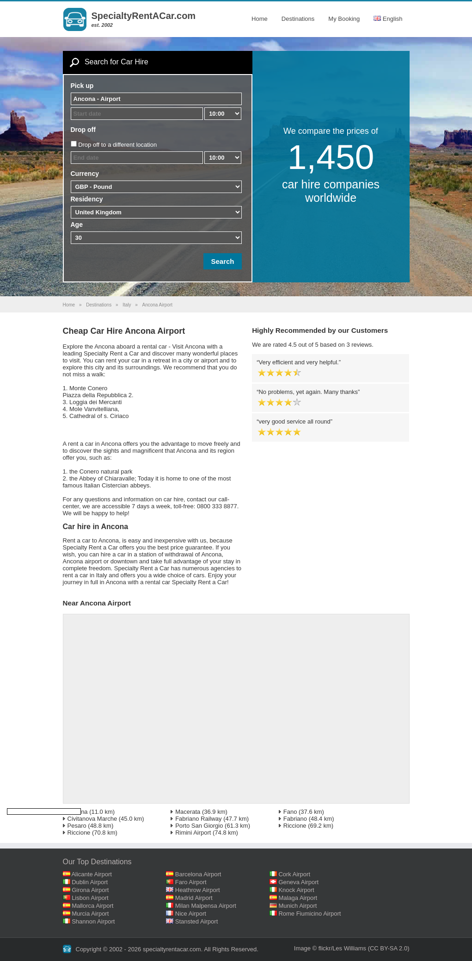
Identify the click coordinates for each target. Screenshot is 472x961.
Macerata (187, 811)
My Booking (344, 18)
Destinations (298, 18)
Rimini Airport (193, 832)
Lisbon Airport (90, 897)
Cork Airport (294, 874)
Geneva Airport (298, 882)
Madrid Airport (194, 897)
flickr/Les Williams (342, 948)
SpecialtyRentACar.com (144, 16)
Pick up (82, 85)
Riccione (294, 825)
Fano (290, 811)
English (388, 18)
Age (77, 224)
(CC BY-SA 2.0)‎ (389, 948)
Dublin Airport (90, 882)
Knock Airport (296, 889)
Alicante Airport (91, 874)
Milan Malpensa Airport (205, 905)
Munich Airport (297, 905)
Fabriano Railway (198, 818)
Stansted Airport (196, 921)
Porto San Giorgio (199, 825)
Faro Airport (191, 882)
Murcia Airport (90, 913)
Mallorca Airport (92, 905)
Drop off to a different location (117, 144)
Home (259, 18)
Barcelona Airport (198, 874)
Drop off (83, 129)
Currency (85, 173)
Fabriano (295, 818)
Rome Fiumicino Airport (309, 913)
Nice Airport (190, 913)
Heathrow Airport (197, 889)
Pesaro (76, 825)
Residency (87, 199)
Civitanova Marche (92, 818)
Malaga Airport (297, 897)
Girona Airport (90, 889)
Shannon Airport (93, 921)
